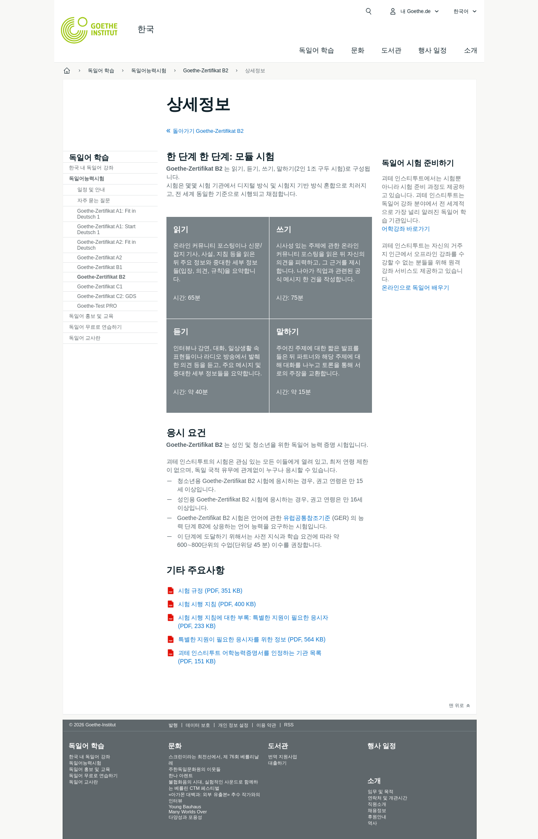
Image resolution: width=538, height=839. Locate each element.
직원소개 (377, 804)
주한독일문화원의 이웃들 (195, 769)
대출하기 (277, 762)
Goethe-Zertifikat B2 (101, 277)
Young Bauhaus (185, 806)
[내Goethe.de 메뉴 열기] (413, 11)
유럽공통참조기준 (306, 517)
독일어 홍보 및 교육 (91, 316)
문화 (175, 745)
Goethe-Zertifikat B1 (99, 267)
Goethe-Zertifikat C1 (100, 287)
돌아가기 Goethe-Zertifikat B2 (208, 131)
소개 (470, 50)
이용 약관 (266, 725)
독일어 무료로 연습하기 (95, 327)
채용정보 (377, 810)
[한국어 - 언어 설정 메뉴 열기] (465, 11)
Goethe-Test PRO (97, 306)
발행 (173, 725)
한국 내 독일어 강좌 (91, 168)
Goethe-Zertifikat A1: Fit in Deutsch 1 (106, 214)
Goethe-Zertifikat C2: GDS (107, 296)
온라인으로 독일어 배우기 (416, 287)
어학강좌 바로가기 (406, 228)
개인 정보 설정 (233, 725)
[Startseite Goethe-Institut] (89, 30)
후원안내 (377, 816)
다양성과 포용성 (185, 817)
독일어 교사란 (84, 338)
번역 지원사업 (282, 756)
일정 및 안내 (91, 190)
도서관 (391, 50)
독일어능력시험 (86, 179)
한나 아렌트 (181, 775)
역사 (372, 823)
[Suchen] (368, 11)
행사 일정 (381, 745)
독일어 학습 (316, 50)
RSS (289, 724)
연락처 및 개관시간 (387, 797)
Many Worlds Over (188, 811)
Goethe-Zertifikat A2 (99, 258)
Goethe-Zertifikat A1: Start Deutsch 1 (106, 229)
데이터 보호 (198, 725)
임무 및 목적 (380, 791)
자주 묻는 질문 (94, 200)
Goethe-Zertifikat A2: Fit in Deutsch (106, 245)
